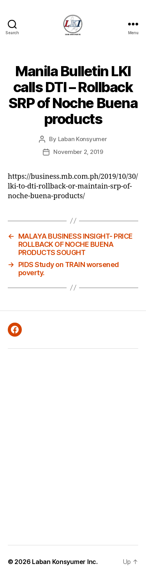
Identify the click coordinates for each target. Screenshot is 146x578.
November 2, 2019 (78, 151)
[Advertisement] (73, 447)
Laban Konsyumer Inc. (65, 562)
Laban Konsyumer (82, 139)
